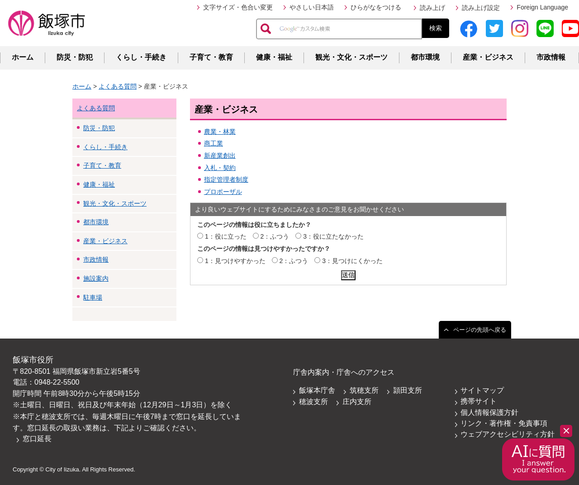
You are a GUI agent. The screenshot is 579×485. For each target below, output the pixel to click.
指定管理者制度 (226, 179)
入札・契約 (220, 167)
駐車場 (92, 297)
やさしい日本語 (312, 7)
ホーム (22, 57)
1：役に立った (226, 236)
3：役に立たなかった (333, 236)
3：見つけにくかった (352, 260)
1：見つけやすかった (235, 260)
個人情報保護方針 (489, 412)
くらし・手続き (141, 57)
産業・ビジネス (488, 57)
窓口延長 (37, 439)
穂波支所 (313, 401)
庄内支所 (356, 401)
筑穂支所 (364, 390)
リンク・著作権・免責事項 (503, 423)
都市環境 (425, 57)
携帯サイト (478, 401)
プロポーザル (223, 191)
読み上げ (432, 7)
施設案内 (96, 278)
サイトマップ (482, 390)
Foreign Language (542, 7)
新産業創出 (220, 155)
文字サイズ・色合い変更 (238, 7)
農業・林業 (220, 131)
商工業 (213, 143)
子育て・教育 (211, 57)
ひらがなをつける (376, 7)
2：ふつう (275, 236)
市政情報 (550, 57)
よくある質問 (118, 86)
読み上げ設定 (481, 7)
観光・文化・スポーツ (351, 57)
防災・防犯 (75, 57)
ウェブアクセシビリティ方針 (507, 434)
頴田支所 (407, 390)
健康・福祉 (274, 57)
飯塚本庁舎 (317, 390)
